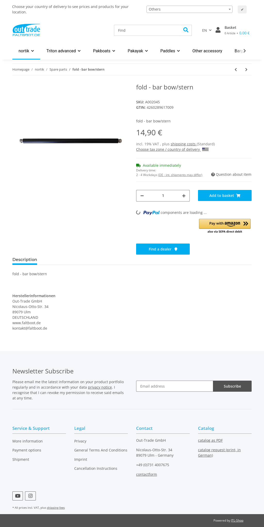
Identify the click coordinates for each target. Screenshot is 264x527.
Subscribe (232, 386)
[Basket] (237, 30)
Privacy (80, 441)
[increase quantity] (183, 195)
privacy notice (100, 387)
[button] (217, 30)
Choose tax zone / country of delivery (172, 149)
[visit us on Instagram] (30, 495)
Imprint (80, 459)
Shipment (20, 459)
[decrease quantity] (142, 195)
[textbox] (189, 9)
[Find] (147, 30)
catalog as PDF (210, 440)
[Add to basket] (225, 195)
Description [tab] (24, 259)
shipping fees (56, 507)
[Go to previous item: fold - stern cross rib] (235, 69)
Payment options (26, 450)
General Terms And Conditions (100, 450)
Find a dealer (163, 249)
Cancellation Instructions (95, 468)
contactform (146, 474)
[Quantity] (162, 195)
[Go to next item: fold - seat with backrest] (246, 69)
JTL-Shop (237, 520)
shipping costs (184, 143)
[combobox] (189, 9)
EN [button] (204, 30)
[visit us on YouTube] (17, 495)
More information (27, 441)
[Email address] (174, 386)
